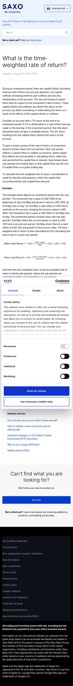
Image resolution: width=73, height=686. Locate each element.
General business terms (14, 610)
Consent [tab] (13, 290)
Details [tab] (37, 290)
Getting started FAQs (18, 450)
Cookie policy (9, 584)
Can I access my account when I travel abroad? (32, 420)
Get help (36, 500)
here (51, 515)
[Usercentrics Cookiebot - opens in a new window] (55, 282)
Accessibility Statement (14, 541)
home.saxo (36, 40)
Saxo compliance (11, 566)
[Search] (36, 32)
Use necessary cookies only (36, 401)
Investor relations (11, 591)
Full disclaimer (9, 547)
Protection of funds (12, 603)
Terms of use (9, 572)
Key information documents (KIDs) (20, 616)
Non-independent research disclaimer (22, 553)
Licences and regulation (15, 597)
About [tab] (60, 290)
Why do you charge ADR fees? (23, 444)
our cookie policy (51, 334)
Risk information (11, 559)
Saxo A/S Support (11, 21)
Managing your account (35, 21)
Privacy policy (9, 578)
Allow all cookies (36, 391)
